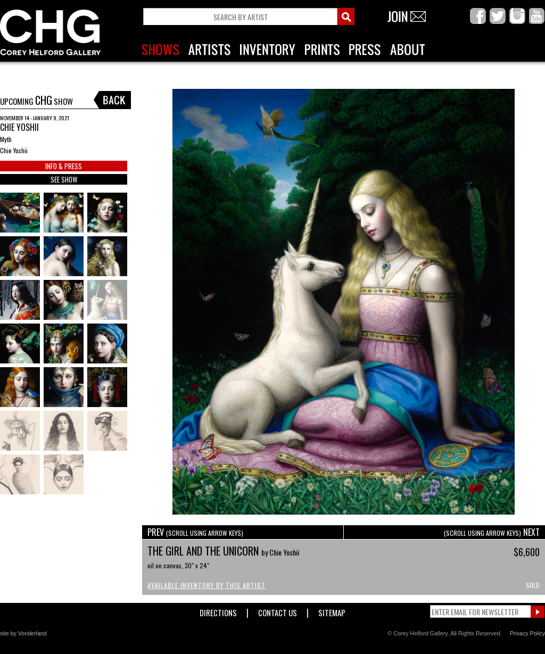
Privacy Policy (527, 633)
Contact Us (277, 610)
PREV (195, 532)
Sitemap (331, 610)
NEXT (492, 532)
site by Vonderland (23, 633)
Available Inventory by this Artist (206, 585)
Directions (218, 610)
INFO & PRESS (63, 166)
